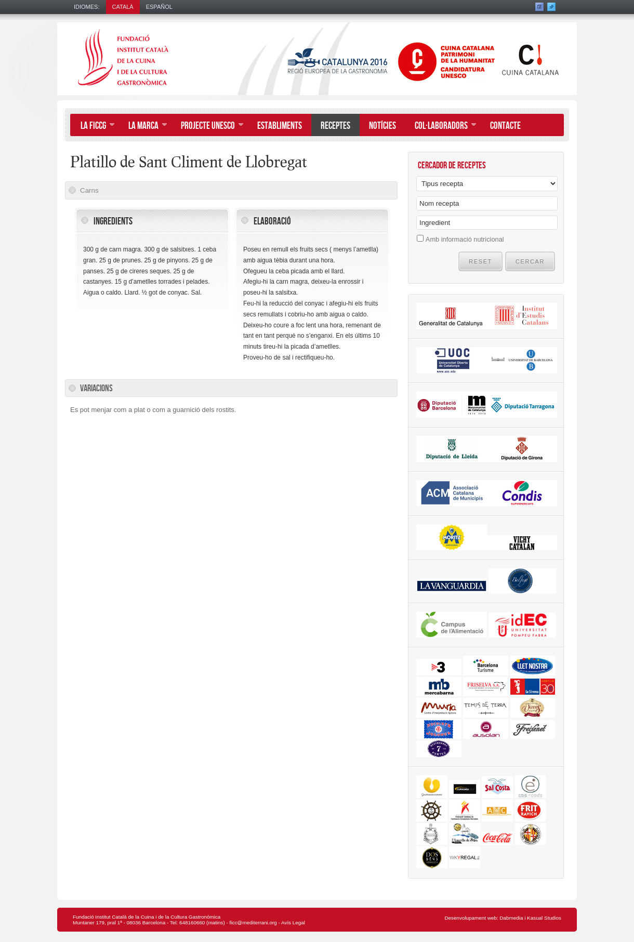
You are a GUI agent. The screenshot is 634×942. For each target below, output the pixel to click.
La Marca (143, 127)
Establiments (279, 126)
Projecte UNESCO (207, 127)
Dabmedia (511, 918)
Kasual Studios (544, 918)
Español (159, 7)
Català (123, 7)
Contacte (505, 126)
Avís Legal (293, 922)
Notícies (382, 126)
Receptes (335, 126)
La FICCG (92, 127)
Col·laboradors (440, 127)
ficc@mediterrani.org (253, 922)
